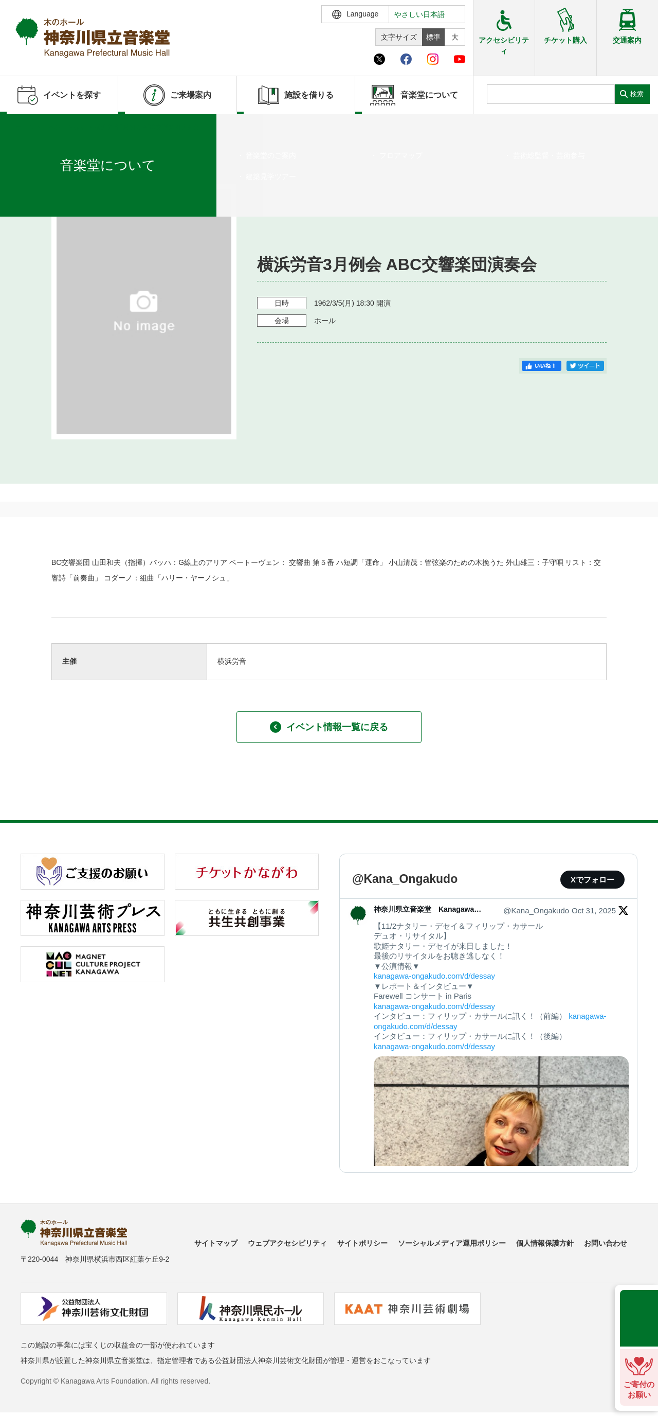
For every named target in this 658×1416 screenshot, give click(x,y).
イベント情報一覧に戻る (329, 727)
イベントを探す (64, 127)
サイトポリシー (362, 1243)
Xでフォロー (592, 879)
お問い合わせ (605, 1243)
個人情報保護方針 (545, 1243)
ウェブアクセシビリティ (287, 1243)
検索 (637, 94)
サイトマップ (215, 1243)
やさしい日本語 (419, 14)
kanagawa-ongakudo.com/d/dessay (434, 975)
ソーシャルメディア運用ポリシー (452, 1243)
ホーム (24, 127)
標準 (433, 37)
